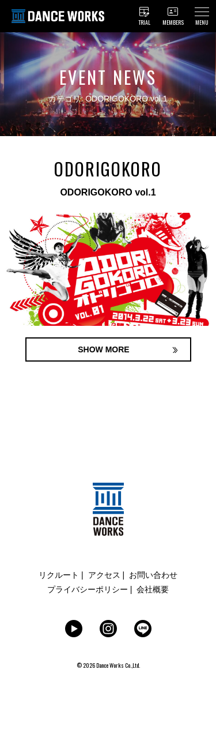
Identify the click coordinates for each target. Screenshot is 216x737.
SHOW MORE (103, 349)
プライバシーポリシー (87, 589)
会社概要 (153, 589)
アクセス (104, 575)
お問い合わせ (153, 575)
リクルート (59, 575)
